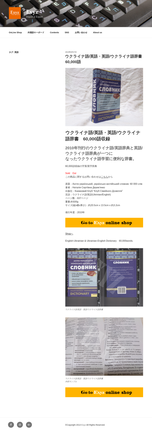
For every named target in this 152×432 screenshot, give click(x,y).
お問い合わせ (81, 32)
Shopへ (69, 233)
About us (97, 32)
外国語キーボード (36, 32)
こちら (104, 177)
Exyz (32, 11)
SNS (67, 32)
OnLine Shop (15, 32)
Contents (54, 32)
